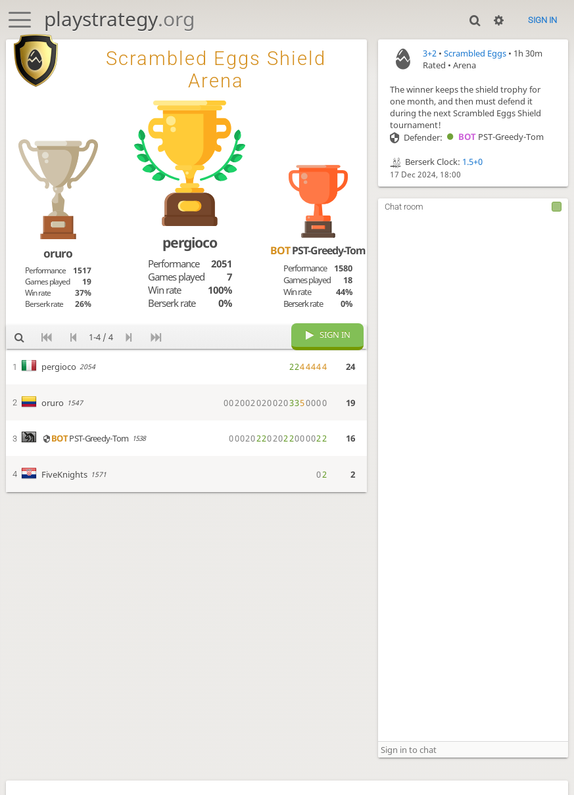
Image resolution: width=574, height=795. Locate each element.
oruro (57, 253)
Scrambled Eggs (475, 53)
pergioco (189, 242)
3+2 (430, 53)
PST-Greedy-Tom (493, 137)
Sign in (542, 20)
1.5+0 (472, 162)
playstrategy (119, 18)
